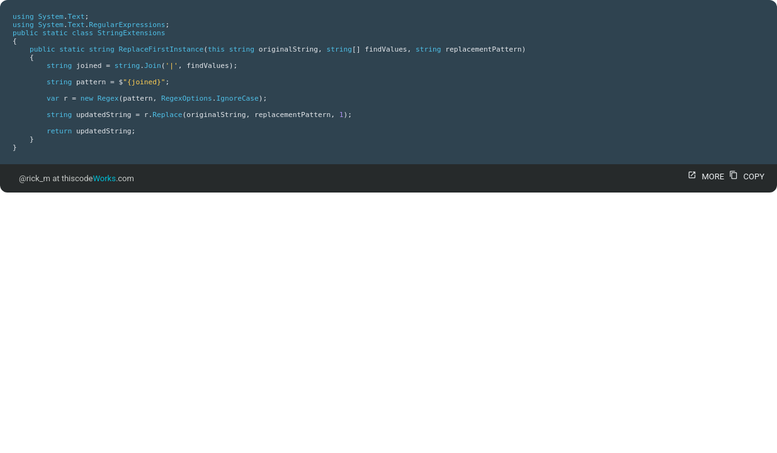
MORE (704, 176)
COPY (745, 176)
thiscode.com (98, 178)
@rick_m (34, 178)
